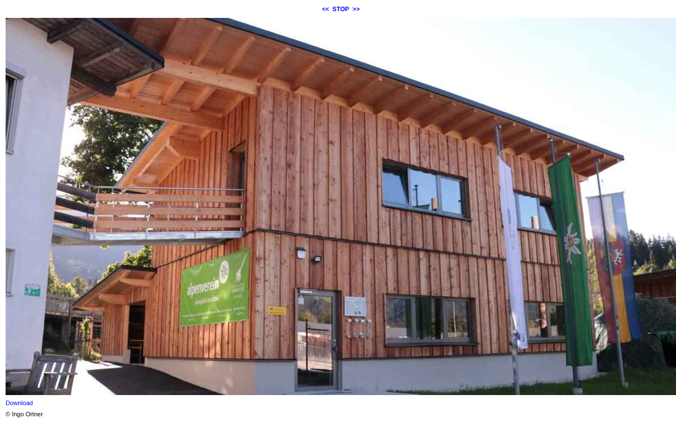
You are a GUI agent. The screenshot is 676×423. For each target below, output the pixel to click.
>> (356, 9)
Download (19, 403)
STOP (340, 9)
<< (325, 9)
